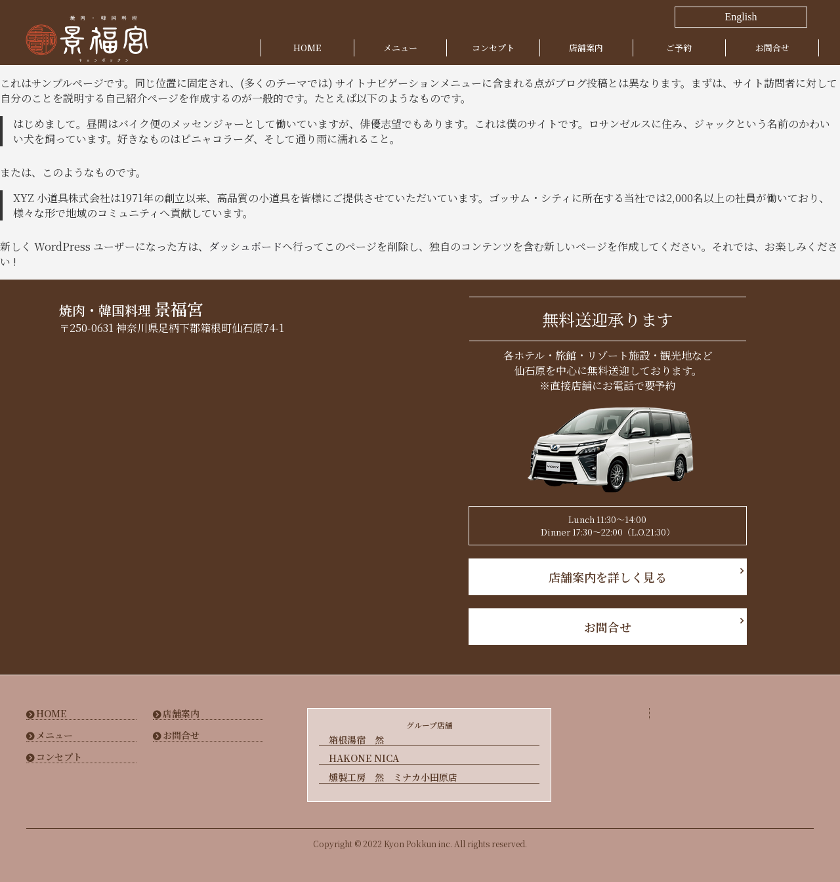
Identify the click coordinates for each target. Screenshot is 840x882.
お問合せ (772, 47)
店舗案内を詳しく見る (608, 576)
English (741, 16)
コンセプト (493, 47)
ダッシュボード (245, 246)
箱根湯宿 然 (356, 740)
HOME (307, 47)
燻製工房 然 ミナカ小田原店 (393, 777)
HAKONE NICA (364, 759)
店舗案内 (586, 47)
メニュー (400, 47)
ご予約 (679, 47)
